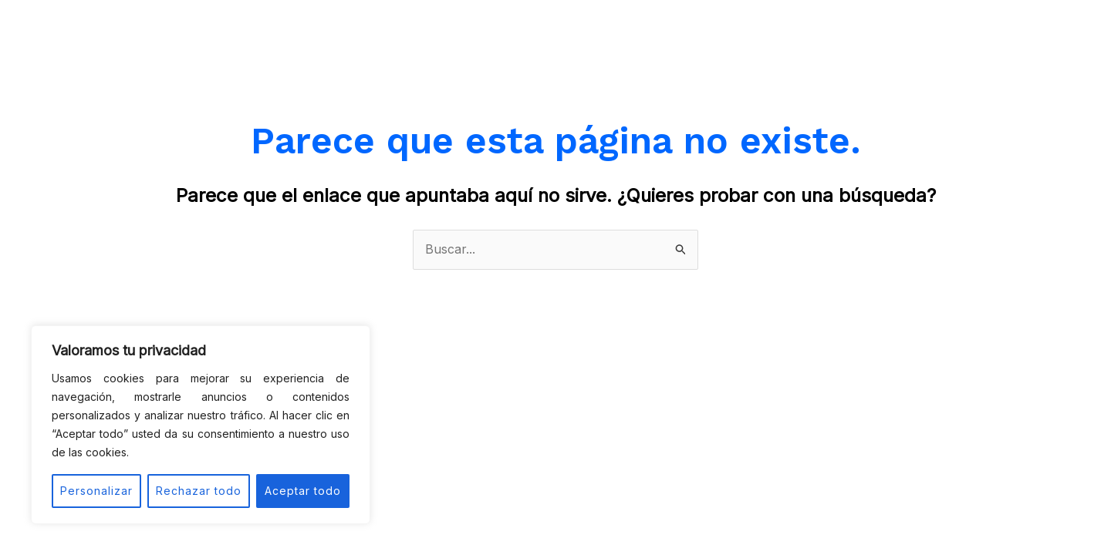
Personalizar (96, 490)
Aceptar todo (303, 490)
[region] (200, 424)
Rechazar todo (198, 490)
